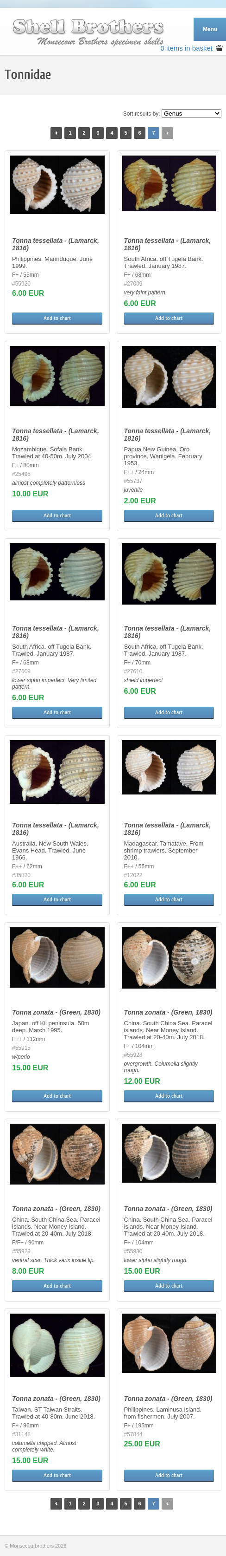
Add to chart (57, 318)
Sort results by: (141, 114)
